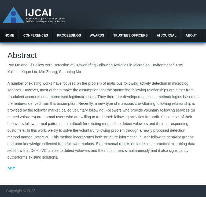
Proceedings (69, 35)
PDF (11, 169)
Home (9, 35)
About (191, 35)
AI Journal (166, 35)
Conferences (35, 35)
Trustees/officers (130, 35)
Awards (97, 35)
